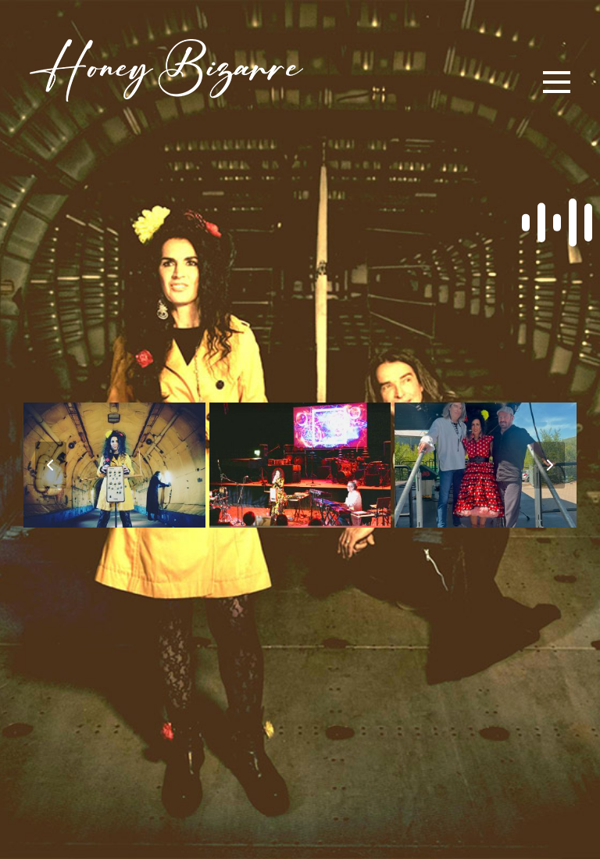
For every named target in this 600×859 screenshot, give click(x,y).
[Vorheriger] (50, 465)
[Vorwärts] (549, 465)
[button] (556, 82)
